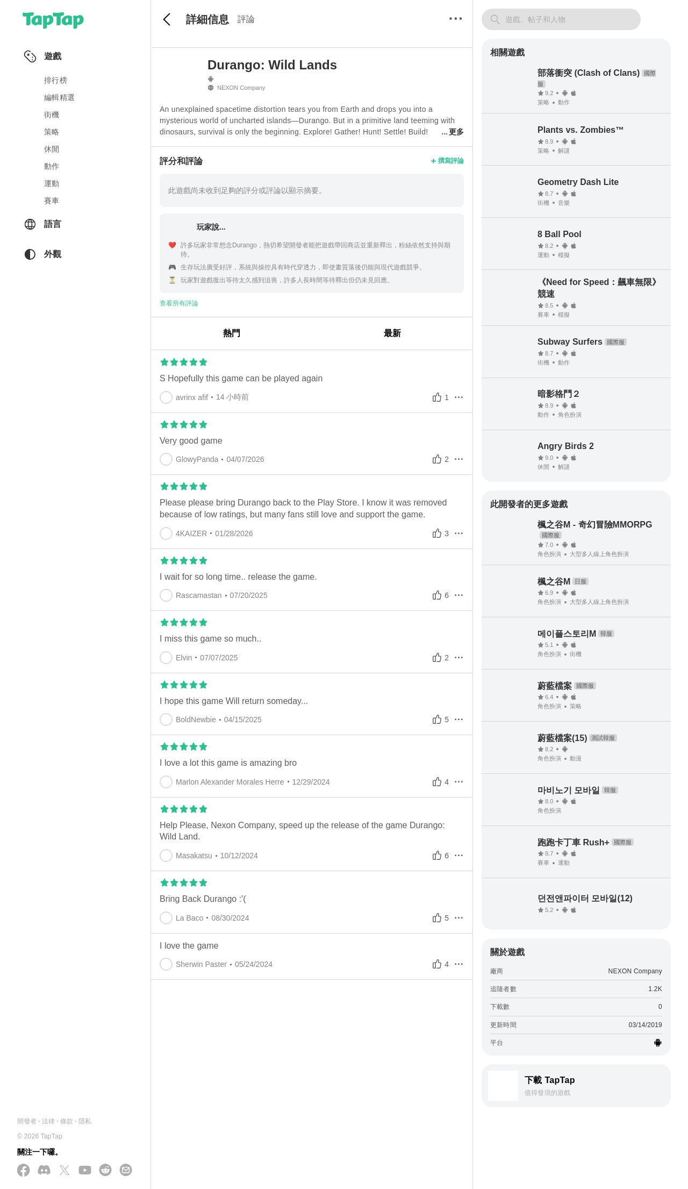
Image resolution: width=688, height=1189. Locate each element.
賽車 (52, 200)
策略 (52, 131)
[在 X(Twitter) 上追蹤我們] (64, 1171)
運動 (52, 183)
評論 (246, 19)
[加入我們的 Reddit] (105, 1171)
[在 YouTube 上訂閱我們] (84, 1171)
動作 (52, 166)
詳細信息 (207, 19)
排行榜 (55, 80)
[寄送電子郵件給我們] (125, 1171)
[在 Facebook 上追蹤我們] (23, 1171)
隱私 (84, 1121)
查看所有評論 (179, 303)
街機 (52, 114)
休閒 (52, 149)
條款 (66, 1121)
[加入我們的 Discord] (44, 1171)
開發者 (27, 1121)
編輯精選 (59, 97)
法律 (48, 1121)
